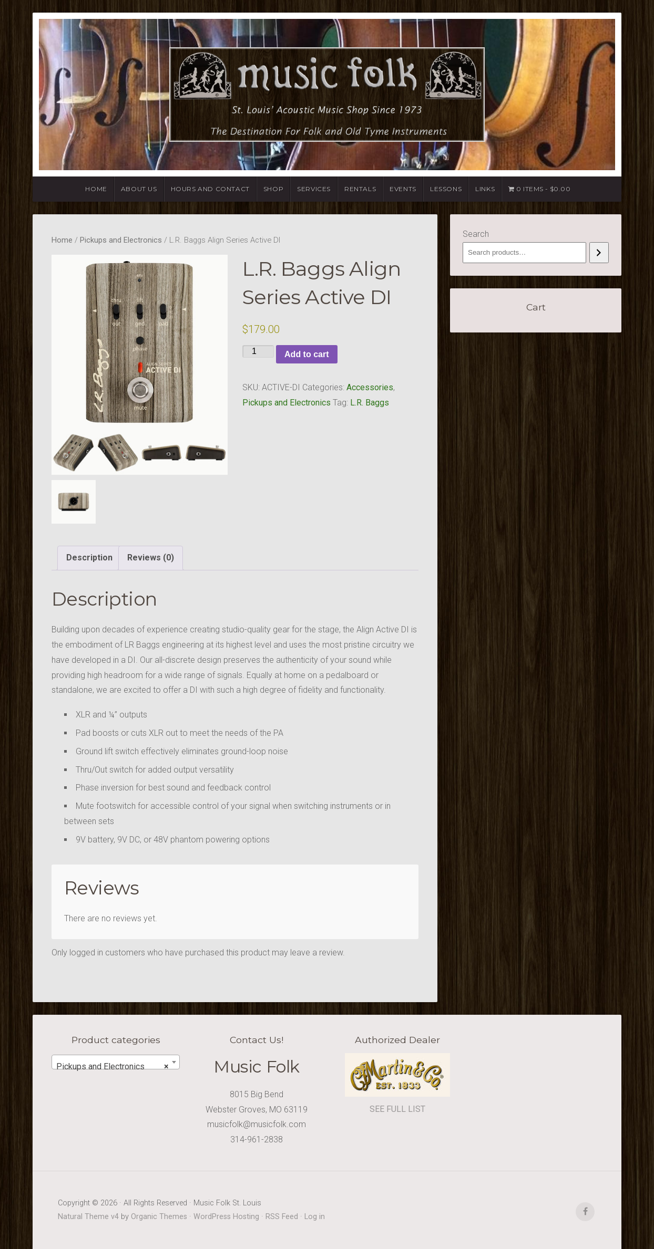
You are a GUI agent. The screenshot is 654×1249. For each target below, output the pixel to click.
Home (96, 189)
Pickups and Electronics (121, 240)
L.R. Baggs (369, 403)
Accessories (369, 387)
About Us (139, 189)
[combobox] (116, 1062)
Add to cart (306, 354)
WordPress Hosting (226, 1216)
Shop (273, 189)
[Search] (599, 252)
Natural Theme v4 (88, 1216)
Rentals (360, 189)
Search (476, 234)
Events (403, 189)
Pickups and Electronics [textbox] (112, 1066)
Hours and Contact (210, 189)
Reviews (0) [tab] (150, 558)
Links (485, 189)
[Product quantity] (258, 351)
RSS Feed (281, 1216)
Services (314, 189)
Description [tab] (89, 558)
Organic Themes (159, 1216)
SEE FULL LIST (397, 1109)
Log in (314, 1216)
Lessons (446, 189)
